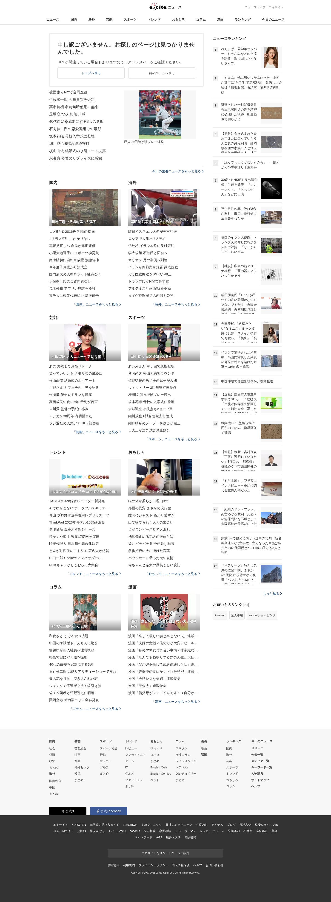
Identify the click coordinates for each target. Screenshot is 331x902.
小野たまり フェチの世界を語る (74, 387)
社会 (52, 748)
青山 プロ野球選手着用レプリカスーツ (79, 515)
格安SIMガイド (64, 831)
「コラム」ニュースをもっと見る (95, 709)
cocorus (135, 831)
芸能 (109, 19)
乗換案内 (234, 831)
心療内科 (202, 824)
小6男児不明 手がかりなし (69, 239)
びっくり (156, 748)
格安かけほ (97, 831)
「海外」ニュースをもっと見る (176, 304)
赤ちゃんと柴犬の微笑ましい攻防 (154, 565)
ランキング (243, 19)
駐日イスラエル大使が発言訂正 (152, 231)
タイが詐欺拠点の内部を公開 (151, 295)
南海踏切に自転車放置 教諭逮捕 (74, 260)
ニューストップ (255, 7)
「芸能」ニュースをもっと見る (97, 432)
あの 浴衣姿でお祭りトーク (70, 366)
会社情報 (113, 865)
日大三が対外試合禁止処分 (149, 430)
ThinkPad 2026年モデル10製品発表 (76, 522)
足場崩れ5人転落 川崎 (67, 114)
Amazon (219, 615)
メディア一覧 (260, 761)
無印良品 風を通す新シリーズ (72, 529)
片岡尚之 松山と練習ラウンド (151, 373)
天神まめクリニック (179, 824)
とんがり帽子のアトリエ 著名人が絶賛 (79, 551)
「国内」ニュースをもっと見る (97, 304)
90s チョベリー (186, 773)
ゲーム (129, 761)
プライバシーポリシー (153, 865)
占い (178, 831)
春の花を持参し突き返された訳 (73, 679)
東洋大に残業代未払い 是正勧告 (74, 295)
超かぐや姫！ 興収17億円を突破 (74, 536)
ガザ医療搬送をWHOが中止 (149, 274)
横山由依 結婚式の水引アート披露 (77, 151)
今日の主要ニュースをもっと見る (178, 171)
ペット (154, 780)
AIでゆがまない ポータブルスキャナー (79, 508)
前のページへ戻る (162, 73)
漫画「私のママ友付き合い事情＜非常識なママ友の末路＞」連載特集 (164, 650)
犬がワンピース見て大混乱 (149, 529)
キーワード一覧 (261, 767)
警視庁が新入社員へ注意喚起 (71, 650)
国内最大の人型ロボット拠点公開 (75, 274)
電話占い (245, 824)
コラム (201, 19)
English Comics (160, 773)
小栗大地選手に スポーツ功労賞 (74, 253)
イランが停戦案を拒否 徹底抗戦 (153, 267)
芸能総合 (80, 748)
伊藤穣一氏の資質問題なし (70, 281)
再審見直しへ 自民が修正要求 (72, 246)
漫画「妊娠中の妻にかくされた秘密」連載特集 (164, 671)
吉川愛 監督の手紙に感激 (68, 409)
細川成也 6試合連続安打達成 (150, 416)
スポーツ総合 (109, 748)
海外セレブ (81, 767)
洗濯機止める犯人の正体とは (151, 536)
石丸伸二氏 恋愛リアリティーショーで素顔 (82, 671)
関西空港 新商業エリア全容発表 (74, 700)
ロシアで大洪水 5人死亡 (147, 239)
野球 (103, 754)
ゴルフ (104, 767)
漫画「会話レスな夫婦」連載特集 (154, 679)
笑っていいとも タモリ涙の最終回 (75, 373)
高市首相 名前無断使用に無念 (73, 107)
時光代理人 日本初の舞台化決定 (74, 544)
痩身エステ (173, 837)
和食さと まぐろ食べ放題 (68, 636)
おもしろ (178, 19)
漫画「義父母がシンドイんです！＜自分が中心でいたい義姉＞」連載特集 (164, 693)
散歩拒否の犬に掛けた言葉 (149, 551)
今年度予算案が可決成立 (68, 267)
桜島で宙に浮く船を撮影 (68, 657)
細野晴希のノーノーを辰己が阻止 (154, 423)
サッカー (106, 761)
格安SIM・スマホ (266, 824)
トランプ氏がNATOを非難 (148, 281)
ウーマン (190, 831)
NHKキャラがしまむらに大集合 (73, 565)
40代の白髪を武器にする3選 (71, 664)
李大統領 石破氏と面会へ (148, 253)
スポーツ (130, 19)
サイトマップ (260, 780)
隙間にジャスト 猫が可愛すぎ (151, 515)
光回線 (81, 831)
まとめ (53, 767)
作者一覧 (257, 754)
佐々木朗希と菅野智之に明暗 (71, 693)
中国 (52, 787)
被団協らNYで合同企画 (68, 92)
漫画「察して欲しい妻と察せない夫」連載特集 (164, 636)
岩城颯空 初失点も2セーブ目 (150, 409)
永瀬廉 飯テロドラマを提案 (70, 395)
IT (126, 767)
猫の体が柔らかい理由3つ (148, 501)
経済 (52, 754)
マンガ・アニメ (135, 754)
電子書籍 (190, 837)
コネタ (154, 754)
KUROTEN (78, 824)
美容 (274, 831)
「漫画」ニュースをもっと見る (176, 701)
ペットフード (143, 837)
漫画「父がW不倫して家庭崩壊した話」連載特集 (164, 664)
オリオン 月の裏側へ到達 (148, 260)
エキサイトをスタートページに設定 (165, 853)
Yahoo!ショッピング (262, 615)
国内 (74, 19)
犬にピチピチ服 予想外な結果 (151, 544)
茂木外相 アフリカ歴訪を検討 (72, 288)
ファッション (134, 780)
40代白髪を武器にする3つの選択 (76, 121)
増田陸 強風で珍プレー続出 (149, 395)
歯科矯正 (262, 831)
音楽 (77, 761)
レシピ (204, 831)
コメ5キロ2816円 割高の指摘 (72, 231)
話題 (204, 754)
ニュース (52, 19)
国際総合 (55, 781)
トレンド (154, 19)
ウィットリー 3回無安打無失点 (152, 387)
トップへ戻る (91, 73)
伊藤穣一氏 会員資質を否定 (72, 99)
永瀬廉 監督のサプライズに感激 (75, 158)
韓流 (77, 773)
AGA (159, 837)
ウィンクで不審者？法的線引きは (75, 686)
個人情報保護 (180, 865)
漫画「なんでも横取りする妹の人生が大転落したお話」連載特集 (164, 657)
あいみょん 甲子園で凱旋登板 (151, 366)
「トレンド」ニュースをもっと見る (93, 574)
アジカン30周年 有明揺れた (70, 416)
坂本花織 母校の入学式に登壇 (151, 402)
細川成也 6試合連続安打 (69, 144)
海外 (91, 19)
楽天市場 (237, 615)
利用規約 (129, 865)
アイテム (217, 824)
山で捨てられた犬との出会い (151, 522)
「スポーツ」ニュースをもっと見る (172, 439)
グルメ (129, 773)
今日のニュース (273, 19)
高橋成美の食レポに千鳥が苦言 (73, 402)
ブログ (231, 824)
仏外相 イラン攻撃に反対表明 (151, 246)
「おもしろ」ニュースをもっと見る (172, 574)
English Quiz (158, 767)
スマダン (182, 748)
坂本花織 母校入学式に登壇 (72, 136)
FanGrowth (130, 824)
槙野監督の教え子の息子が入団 (152, 380)
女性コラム (183, 754)
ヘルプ (255, 786)
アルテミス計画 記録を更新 (149, 288)
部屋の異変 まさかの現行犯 (149, 508)
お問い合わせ (214, 865)
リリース (257, 748)
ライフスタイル (186, 761)
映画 (77, 754)
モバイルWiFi (117, 831)
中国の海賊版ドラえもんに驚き (73, 643)
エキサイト (276, 7)
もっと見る (272, 593)
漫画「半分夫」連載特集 (147, 686)
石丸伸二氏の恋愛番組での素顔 (75, 129)
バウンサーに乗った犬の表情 (151, 558)
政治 (52, 761)
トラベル (182, 767)
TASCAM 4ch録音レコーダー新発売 (77, 501)
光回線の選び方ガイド (104, 824)
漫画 (220, 19)
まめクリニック (151, 824)
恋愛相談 (165, 831)
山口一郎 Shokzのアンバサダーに (75, 558)
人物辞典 (257, 773)
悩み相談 (149, 831)
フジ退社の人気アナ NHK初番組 (74, 423)
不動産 (247, 831)
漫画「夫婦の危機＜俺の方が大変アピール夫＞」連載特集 (164, 643)
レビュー (131, 748)
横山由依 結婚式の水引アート (72, 380)
